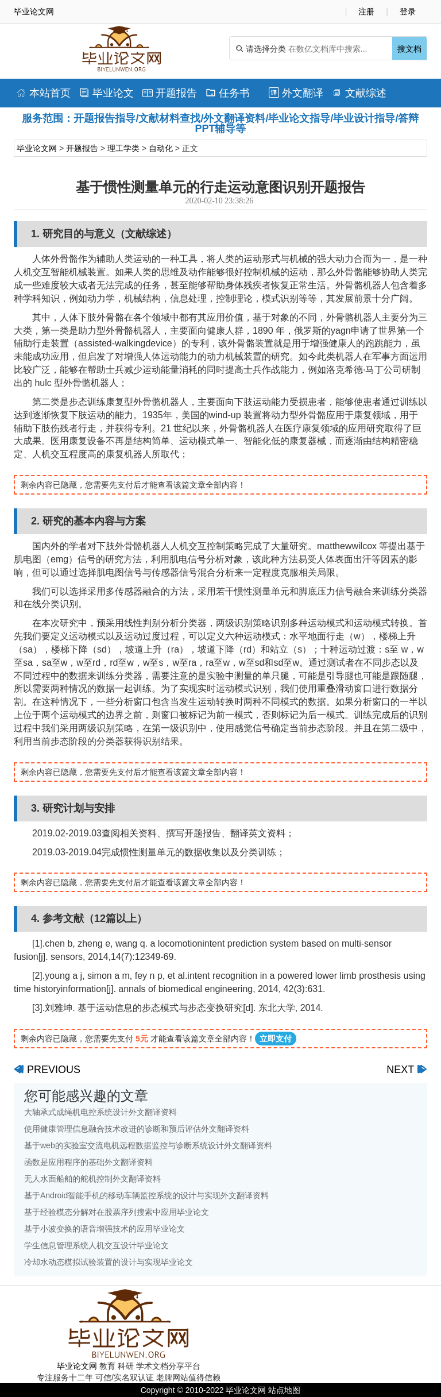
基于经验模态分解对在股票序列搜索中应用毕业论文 (116, 1212)
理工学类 (123, 148)
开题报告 (169, 93)
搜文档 (409, 48)
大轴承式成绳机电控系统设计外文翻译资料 (100, 1112)
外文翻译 (296, 93)
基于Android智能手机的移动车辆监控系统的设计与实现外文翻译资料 (146, 1195)
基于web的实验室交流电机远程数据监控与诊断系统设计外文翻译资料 (148, 1145)
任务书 (228, 93)
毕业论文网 (37, 148)
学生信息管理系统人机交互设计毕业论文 (96, 1245)
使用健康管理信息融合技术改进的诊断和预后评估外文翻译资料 (136, 1128)
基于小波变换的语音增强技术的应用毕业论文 (104, 1228)
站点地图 (284, 1390)
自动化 (161, 148)
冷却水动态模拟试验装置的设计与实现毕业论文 (108, 1262)
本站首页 (43, 93)
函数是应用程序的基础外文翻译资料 (88, 1162)
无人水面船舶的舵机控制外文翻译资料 (92, 1178)
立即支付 (276, 1038)
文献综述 (359, 93)
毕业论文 (106, 93)
